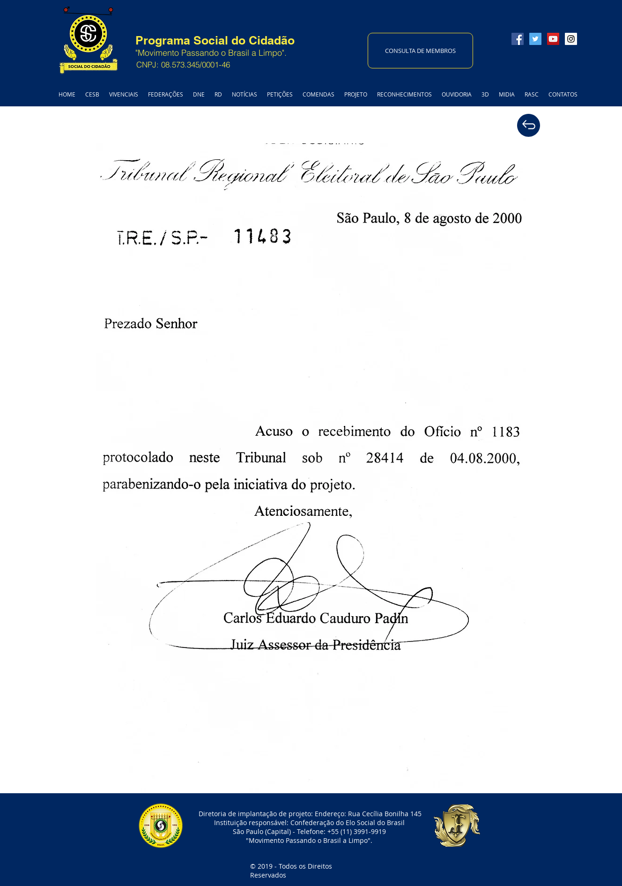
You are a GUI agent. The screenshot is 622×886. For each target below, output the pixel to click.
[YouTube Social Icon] (553, 39)
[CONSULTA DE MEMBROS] (420, 50)
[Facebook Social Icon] (517, 39)
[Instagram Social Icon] (571, 39)
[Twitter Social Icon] (535, 39)
